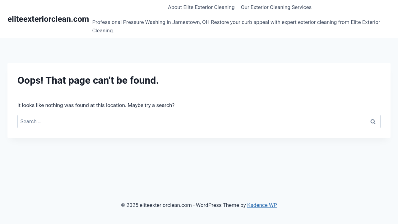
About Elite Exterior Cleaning (201, 7)
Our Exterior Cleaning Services (276, 7)
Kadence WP (262, 205)
